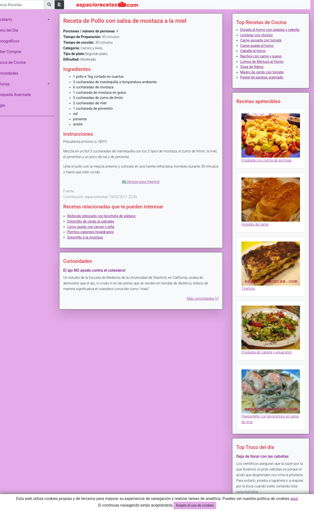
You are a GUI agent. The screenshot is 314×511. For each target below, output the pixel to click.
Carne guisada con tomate (263, 46)
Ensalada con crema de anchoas (269, 164)
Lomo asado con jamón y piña (97, 227)
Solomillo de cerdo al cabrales (97, 221)
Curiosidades (13, 73)
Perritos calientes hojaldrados (97, 232)
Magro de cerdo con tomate (264, 77)
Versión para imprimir (145, 182)
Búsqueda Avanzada (20, 94)
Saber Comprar (15, 51)
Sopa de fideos (254, 72)
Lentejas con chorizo (259, 40)
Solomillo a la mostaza (92, 237)
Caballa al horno (255, 56)
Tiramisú (250, 288)
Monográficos (14, 41)
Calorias (9, 84)
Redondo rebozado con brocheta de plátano (108, 216)
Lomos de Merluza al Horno (264, 67)
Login (7, 105)
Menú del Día (13, 30)
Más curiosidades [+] (205, 298)
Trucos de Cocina (17, 62)
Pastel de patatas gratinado (264, 83)
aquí (294, 498)
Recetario (10, 19)
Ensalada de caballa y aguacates (269, 351)
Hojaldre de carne (257, 226)
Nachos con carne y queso (263, 62)
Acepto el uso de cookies (195, 505)
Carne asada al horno (259, 51)
